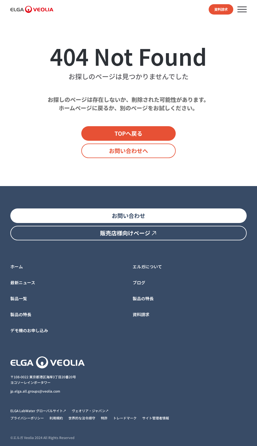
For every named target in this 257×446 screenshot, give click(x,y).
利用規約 (56, 418)
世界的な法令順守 (81, 418)
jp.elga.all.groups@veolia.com (35, 391)
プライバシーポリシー (27, 418)
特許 (104, 418)
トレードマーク (125, 418)
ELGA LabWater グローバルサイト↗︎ (38, 410)
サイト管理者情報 (155, 418)
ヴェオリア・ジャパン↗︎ (90, 410)
